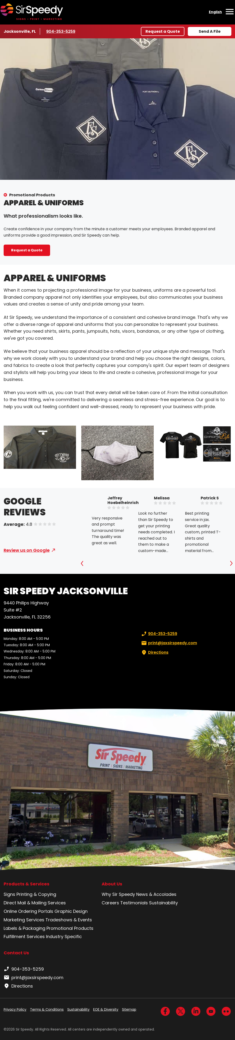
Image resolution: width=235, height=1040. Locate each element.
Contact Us (16, 953)
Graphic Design (71, 911)
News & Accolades (156, 894)
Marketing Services (24, 920)
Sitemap (129, 1009)
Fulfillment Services (24, 936)
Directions (154, 652)
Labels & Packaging (24, 928)
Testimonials (134, 903)
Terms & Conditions (47, 1009)
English (215, 11)
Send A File (209, 31)
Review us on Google (27, 550)
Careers (110, 903)
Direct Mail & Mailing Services (35, 903)
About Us (112, 884)
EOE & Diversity (105, 1009)
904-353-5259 (60, 31)
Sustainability (163, 903)
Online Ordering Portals (28, 911)
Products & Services (26, 884)
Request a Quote (162, 31)
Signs (9, 894)
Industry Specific (64, 936)
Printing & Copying (36, 894)
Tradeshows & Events (68, 920)
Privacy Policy (15, 1009)
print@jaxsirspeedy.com (168, 643)
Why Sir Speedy (118, 894)
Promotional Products (32, 195)
